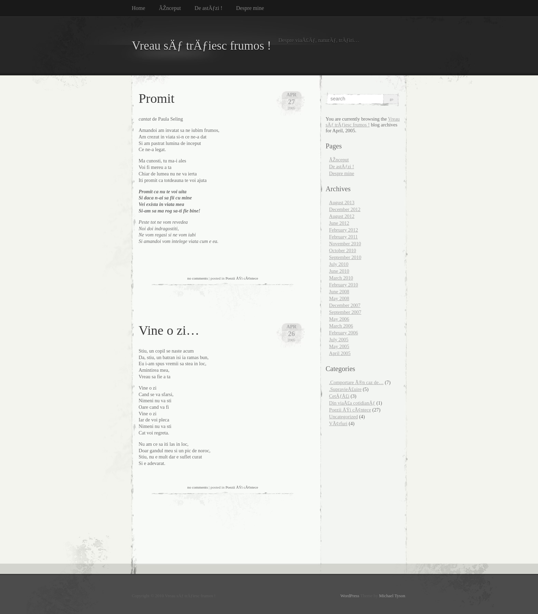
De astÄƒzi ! (208, 8)
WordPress (349, 595)
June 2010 (339, 271)
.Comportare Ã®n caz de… (356, 382)
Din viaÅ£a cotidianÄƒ (352, 403)
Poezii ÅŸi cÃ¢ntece (241, 278)
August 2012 (341, 216)
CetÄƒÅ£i (339, 396)
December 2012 (345, 209)
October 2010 (342, 250)
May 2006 (339, 319)
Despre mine (250, 8)
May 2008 (339, 298)
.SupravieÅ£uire (345, 389)
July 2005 (338, 339)
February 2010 (343, 284)
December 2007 (345, 305)
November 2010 (345, 243)
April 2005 (340, 353)
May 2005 (339, 346)
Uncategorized (343, 416)
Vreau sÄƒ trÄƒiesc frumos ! (201, 45)
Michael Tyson (392, 595)
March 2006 (341, 326)
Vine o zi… (169, 330)
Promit (157, 98)
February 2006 (343, 332)
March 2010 (341, 278)
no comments (197, 278)
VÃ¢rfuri (338, 423)
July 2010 (338, 264)
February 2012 (343, 230)
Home (138, 8)
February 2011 (343, 237)
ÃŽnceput (170, 8)
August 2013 (341, 202)
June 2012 (339, 223)
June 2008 (339, 291)
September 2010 (345, 257)
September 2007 (345, 312)
